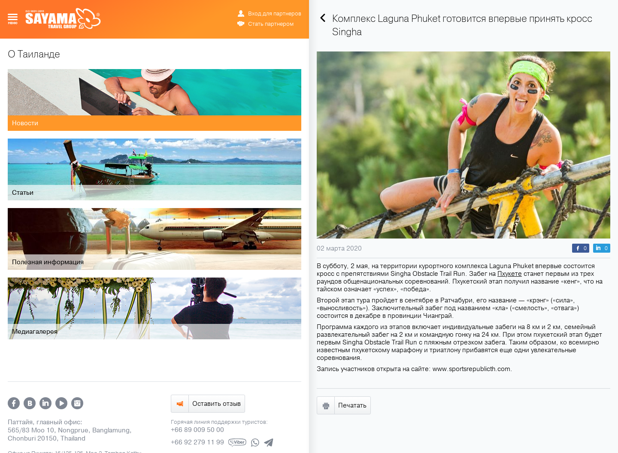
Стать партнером (271, 24)
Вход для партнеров (274, 14)
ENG (270, 6)
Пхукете (509, 273)
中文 (297, 6)
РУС (261, 6)
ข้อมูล (283, 6)
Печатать (352, 405)
